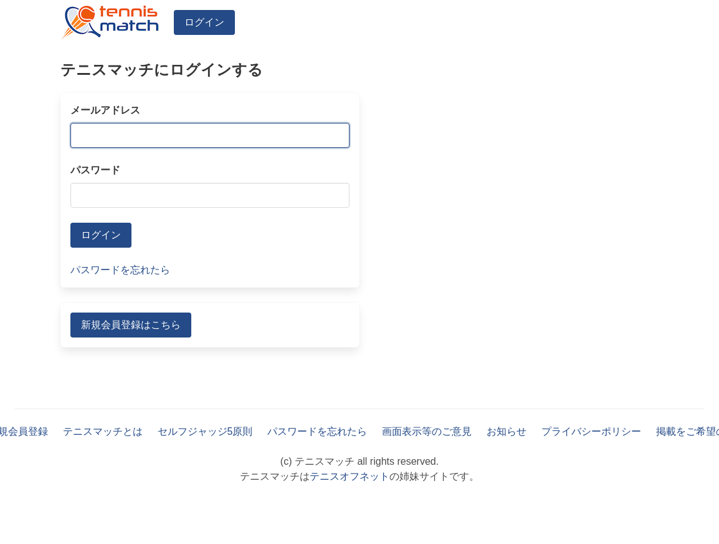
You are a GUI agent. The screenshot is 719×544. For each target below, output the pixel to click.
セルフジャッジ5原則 (205, 431)
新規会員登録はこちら (131, 324)
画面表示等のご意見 (427, 431)
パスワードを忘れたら (120, 270)
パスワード (95, 170)
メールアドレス (105, 110)
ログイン (204, 22)
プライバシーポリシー (591, 431)
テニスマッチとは (103, 431)
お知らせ (506, 431)
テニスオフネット (349, 476)
